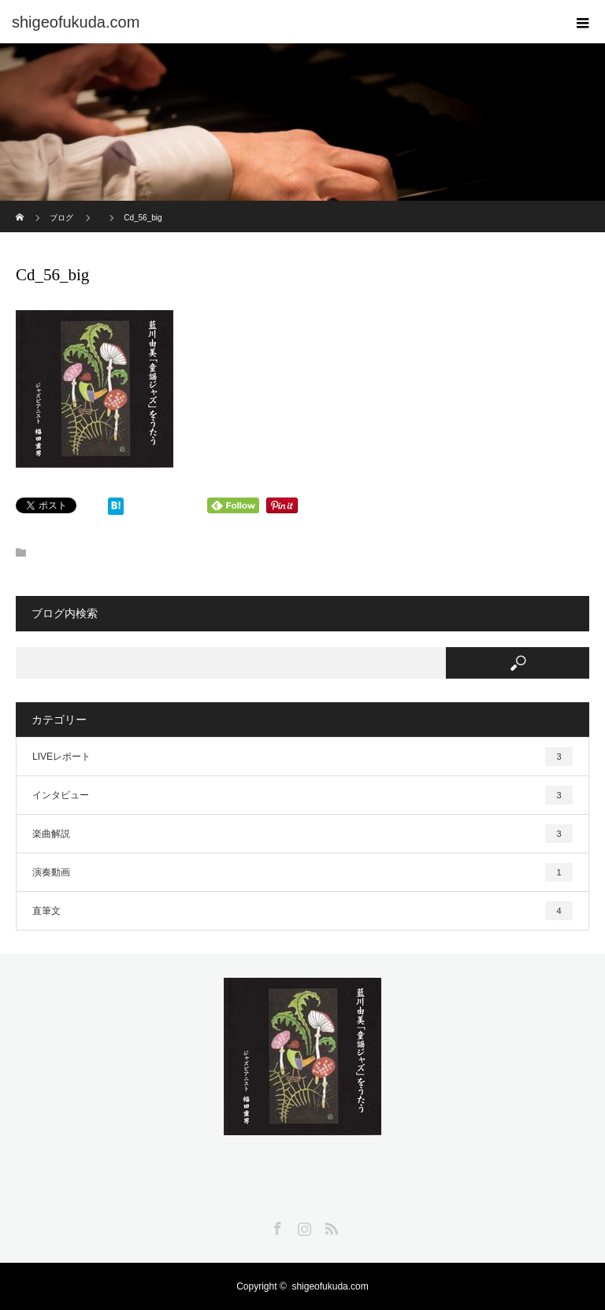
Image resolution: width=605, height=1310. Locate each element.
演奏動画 (302, 872)
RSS (329, 1226)
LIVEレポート (302, 756)
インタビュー (302, 795)
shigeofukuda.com (329, 1286)
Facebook (276, 1226)
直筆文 (302, 910)
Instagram (302, 1226)
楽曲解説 (302, 833)
